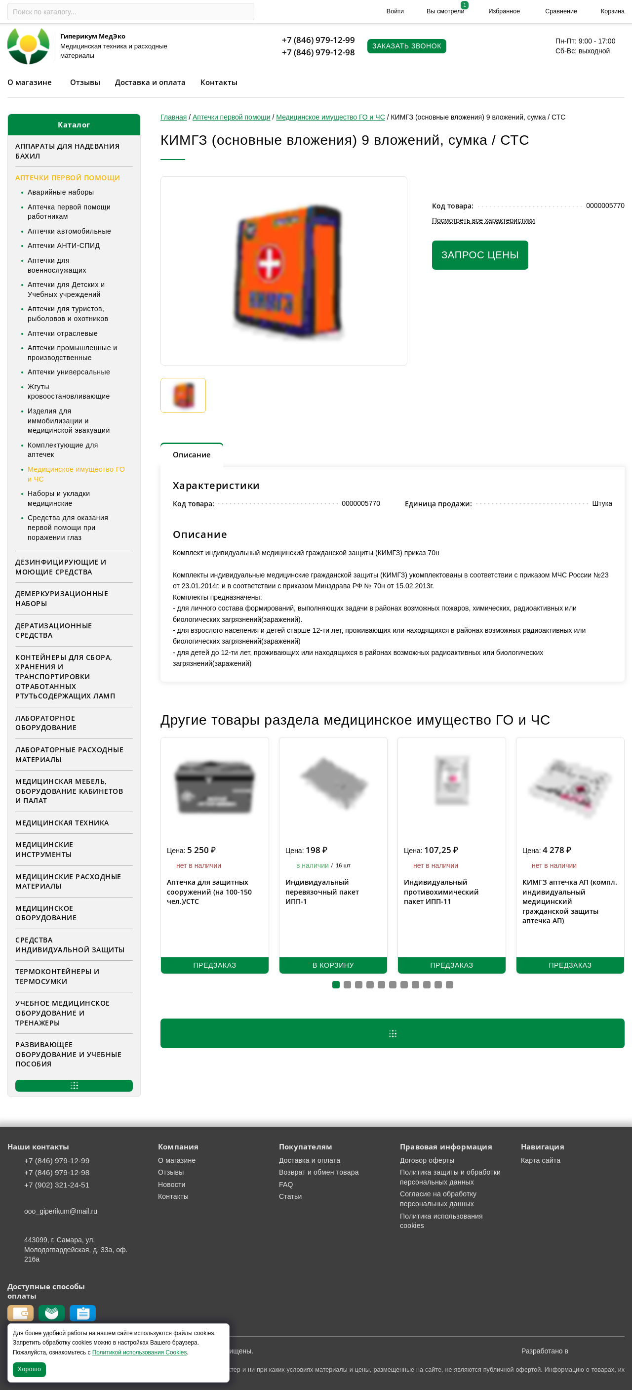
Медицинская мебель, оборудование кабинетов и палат (69, 791)
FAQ (286, 1184)
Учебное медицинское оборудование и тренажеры (62, 1012)
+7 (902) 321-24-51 (56, 1185)
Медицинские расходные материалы (68, 881)
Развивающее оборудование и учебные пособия (68, 1054)
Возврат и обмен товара (319, 1172)
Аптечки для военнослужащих (57, 265)
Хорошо (29, 1369)
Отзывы (85, 82)
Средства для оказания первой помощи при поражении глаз (68, 527)
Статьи (290, 1196)
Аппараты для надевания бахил (67, 151)
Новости (172, 1184)
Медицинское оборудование (46, 913)
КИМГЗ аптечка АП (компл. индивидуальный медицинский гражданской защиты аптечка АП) (569, 901)
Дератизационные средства (53, 630)
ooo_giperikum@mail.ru (60, 1211)
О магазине (29, 82)
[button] (336, 984)
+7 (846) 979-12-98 (318, 52)
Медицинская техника (62, 822)
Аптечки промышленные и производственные (73, 353)
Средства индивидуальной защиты (70, 944)
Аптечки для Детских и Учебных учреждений (66, 289)
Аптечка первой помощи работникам (69, 212)
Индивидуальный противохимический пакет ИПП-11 (441, 891)
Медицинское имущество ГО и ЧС (76, 474)
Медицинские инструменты (44, 849)
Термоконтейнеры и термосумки (57, 976)
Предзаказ (214, 965)
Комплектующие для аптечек (63, 450)
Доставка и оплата (150, 82)
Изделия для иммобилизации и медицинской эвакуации (69, 420)
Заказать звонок (406, 46)
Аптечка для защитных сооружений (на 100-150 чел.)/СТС (209, 891)
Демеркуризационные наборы (61, 598)
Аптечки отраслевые (63, 333)
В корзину (333, 965)
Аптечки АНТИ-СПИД (64, 245)
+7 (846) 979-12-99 (318, 39)
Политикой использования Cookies (139, 1352)
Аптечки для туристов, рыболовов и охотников (68, 314)
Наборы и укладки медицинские (59, 498)
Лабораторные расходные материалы (69, 754)
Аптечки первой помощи (67, 177)
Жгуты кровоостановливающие (69, 392)
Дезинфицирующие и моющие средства (61, 566)
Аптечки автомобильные (69, 231)
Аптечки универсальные (69, 372)
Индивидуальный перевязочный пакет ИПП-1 (322, 891)
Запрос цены (480, 254)
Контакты (218, 82)
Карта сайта (540, 1160)
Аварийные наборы (61, 192)
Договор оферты (427, 1160)
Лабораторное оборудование (46, 723)
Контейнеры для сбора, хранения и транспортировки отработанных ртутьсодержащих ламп (65, 676)
